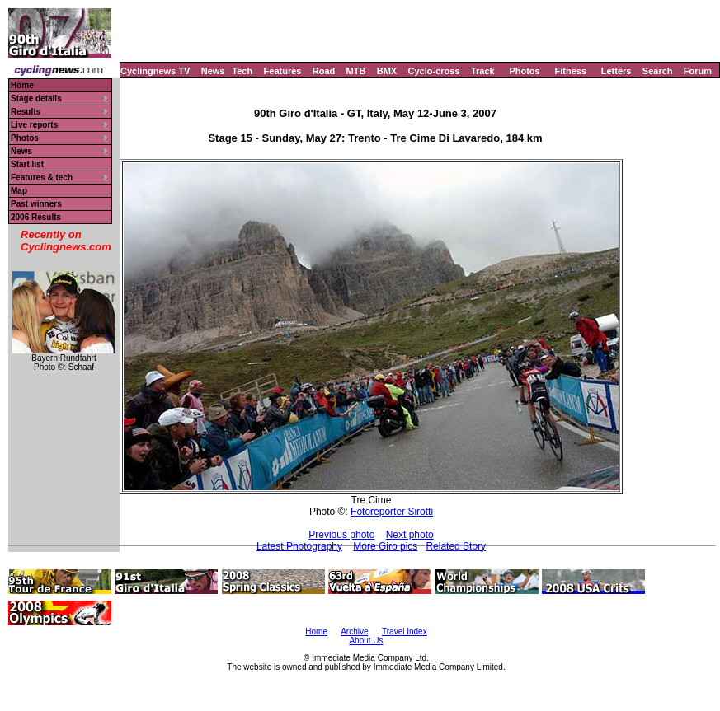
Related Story (456, 546)
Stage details (36, 98)
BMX (387, 71)
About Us (366, 640)
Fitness (570, 71)
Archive (354, 631)
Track (483, 71)
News (213, 71)
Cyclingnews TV (155, 71)
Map (19, 190)
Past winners (36, 203)
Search (657, 71)
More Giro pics (385, 546)
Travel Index (404, 631)
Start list (27, 164)
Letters (616, 71)
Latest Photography (299, 546)
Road (324, 71)
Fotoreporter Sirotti (392, 511)
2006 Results (36, 217)
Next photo (410, 534)
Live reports (34, 124)
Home (22, 85)
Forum (698, 71)
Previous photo (341, 534)
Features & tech (42, 177)
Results (25, 111)
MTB (356, 71)
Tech (242, 71)
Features (283, 71)
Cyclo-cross (434, 71)
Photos (524, 71)
